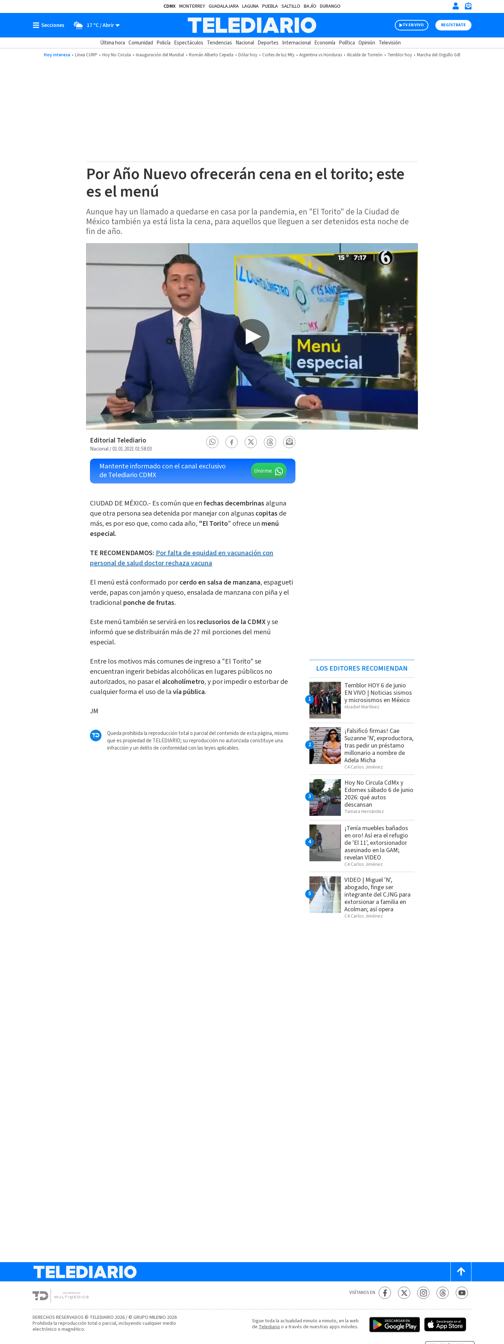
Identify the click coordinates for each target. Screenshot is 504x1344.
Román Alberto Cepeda (211, 55)
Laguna (250, 6)
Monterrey (192, 6)
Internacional (296, 43)
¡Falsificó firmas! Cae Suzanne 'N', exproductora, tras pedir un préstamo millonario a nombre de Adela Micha (378, 746)
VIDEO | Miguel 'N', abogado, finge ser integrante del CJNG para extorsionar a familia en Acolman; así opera (377, 895)
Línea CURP (86, 55)
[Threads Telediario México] (442, 1293)
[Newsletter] (467, 7)
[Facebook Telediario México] (385, 1293)
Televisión (390, 43)
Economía (324, 43)
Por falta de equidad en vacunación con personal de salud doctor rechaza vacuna (181, 558)
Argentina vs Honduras (320, 55)
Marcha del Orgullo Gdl (438, 55)
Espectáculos (188, 43)
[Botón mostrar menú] (50, 25)
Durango (330, 6)
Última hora (112, 43)
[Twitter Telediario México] (404, 1293)
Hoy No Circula (116, 55)
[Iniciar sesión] (455, 5)
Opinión (366, 43)
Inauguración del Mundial (160, 55)
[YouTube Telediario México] (462, 1293)
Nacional (245, 43)
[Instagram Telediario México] (423, 1293)
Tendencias (219, 43)
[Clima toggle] (94, 25)
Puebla (270, 6)
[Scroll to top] (460, 1271)
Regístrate (453, 25)
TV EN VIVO (413, 25)
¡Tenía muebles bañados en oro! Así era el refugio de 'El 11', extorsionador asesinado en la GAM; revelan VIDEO (376, 843)
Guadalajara (224, 6)
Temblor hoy (399, 55)
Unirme (263, 471)
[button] (212, 442)
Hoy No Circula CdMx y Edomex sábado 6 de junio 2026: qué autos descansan (378, 793)
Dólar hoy (247, 55)
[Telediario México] (252, 25)
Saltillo (290, 6)
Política (347, 43)
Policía (163, 43)
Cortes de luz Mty (278, 55)
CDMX (169, 6)
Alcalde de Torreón (365, 55)
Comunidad (140, 43)
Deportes (268, 43)
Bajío (310, 6)
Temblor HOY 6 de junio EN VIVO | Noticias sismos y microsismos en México (378, 693)
